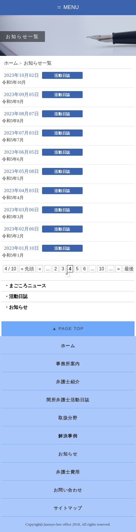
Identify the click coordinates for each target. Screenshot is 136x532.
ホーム (11, 63)
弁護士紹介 (68, 382)
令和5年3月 (13, 217)
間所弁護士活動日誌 (68, 400)
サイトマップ (68, 508)
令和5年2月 (13, 236)
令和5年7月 (13, 140)
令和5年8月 (13, 121)
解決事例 (67, 436)
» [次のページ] (118, 268)
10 (101, 268)
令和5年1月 (13, 255)
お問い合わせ (68, 490)
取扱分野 (67, 418)
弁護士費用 (68, 472)
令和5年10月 (14, 82)
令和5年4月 (13, 198)
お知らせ (18, 307)
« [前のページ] (40, 268)
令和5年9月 (13, 102)
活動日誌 (18, 296)
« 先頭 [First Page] (27, 268)
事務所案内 (68, 363)
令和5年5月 (13, 178)
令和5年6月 (13, 159)
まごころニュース (27, 285)
